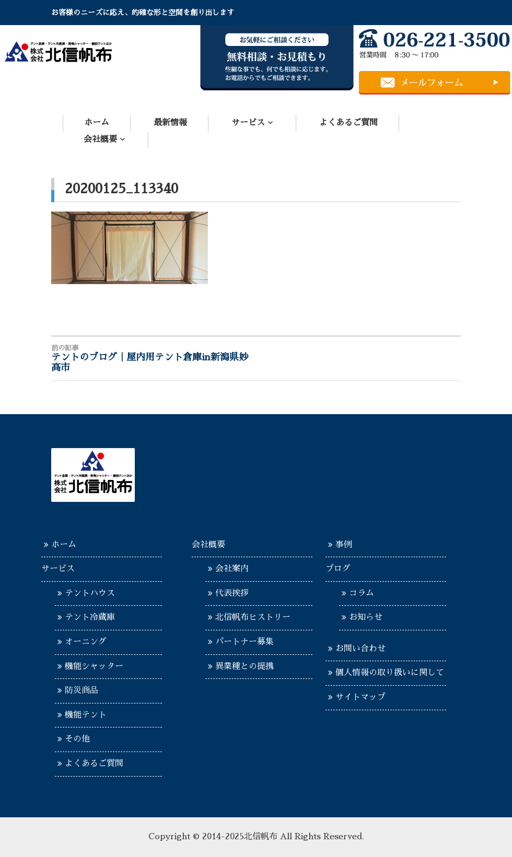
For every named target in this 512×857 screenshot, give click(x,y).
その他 (77, 739)
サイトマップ (360, 697)
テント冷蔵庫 (90, 617)
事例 (343, 545)
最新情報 (170, 123)
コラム (361, 593)
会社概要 (100, 139)
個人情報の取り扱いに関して (389, 672)
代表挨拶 (232, 593)
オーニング (86, 642)
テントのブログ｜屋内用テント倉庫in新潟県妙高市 (153, 358)
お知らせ (365, 617)
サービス (248, 123)
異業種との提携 (244, 666)
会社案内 (232, 569)
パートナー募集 (244, 642)
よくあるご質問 (348, 123)
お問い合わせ (360, 648)
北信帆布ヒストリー (252, 617)
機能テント (86, 715)
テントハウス (90, 593)
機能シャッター (94, 666)
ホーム (96, 123)
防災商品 (81, 690)
